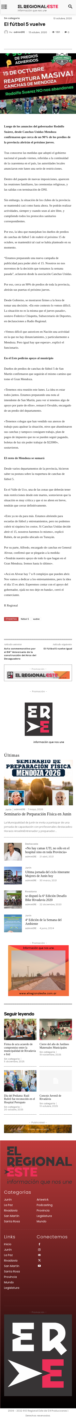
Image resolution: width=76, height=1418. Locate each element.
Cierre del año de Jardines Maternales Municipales (54, 1046)
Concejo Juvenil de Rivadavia (50, 1097)
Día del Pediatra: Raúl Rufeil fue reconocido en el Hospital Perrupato (19, 1099)
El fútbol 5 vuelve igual (58, 648)
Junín (8, 809)
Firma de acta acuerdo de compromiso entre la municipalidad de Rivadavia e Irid (20, 1049)
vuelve (36, 619)
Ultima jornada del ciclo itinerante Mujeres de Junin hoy (47, 874)
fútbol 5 (25, 619)
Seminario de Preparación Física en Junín (37, 814)
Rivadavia (31, 891)
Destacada (31, 844)
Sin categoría (12, 18)
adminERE (19, 32)
